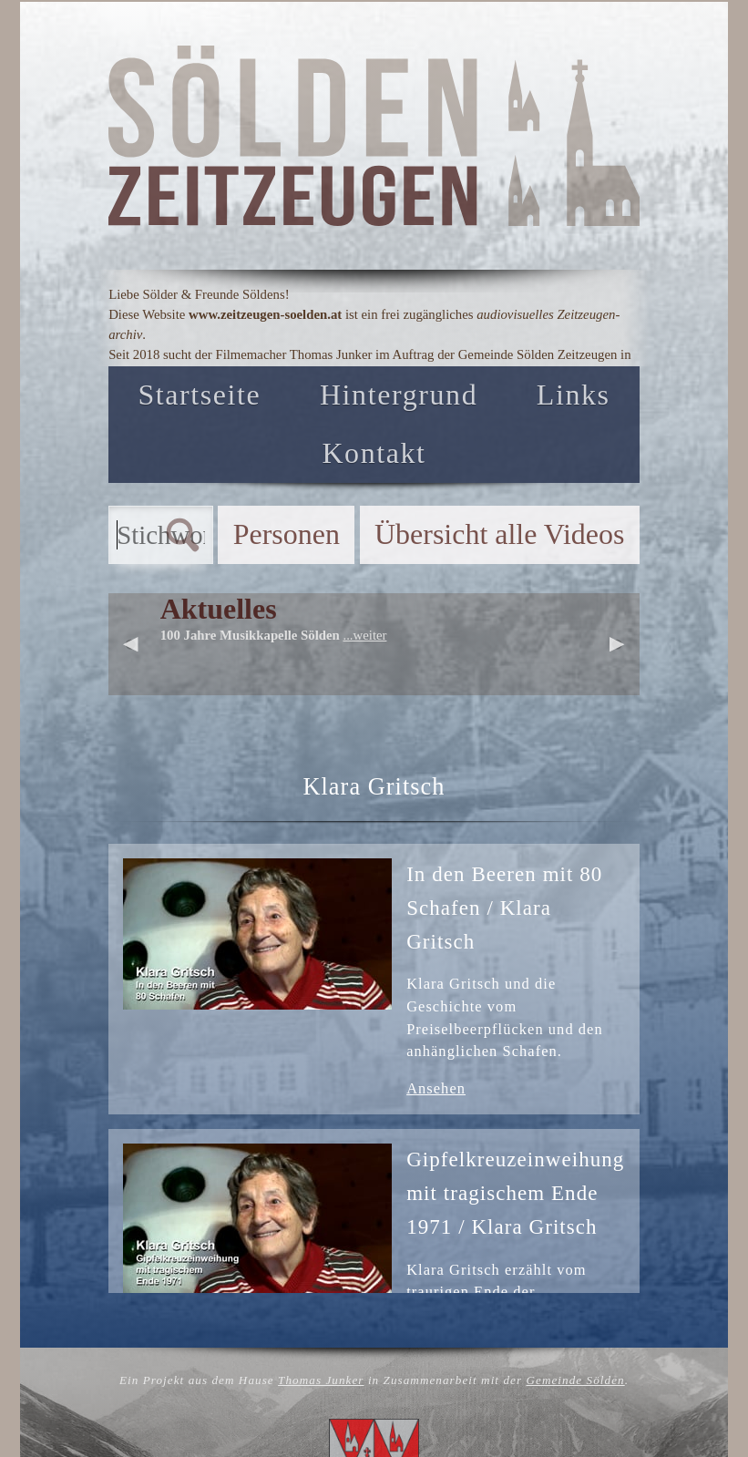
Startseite (199, 395)
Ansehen (436, 1088)
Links (573, 395)
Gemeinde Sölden (575, 1380)
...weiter (364, 635)
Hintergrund (398, 395)
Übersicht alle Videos (499, 534)
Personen (286, 534)
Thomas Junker (321, 1380)
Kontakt (373, 453)
